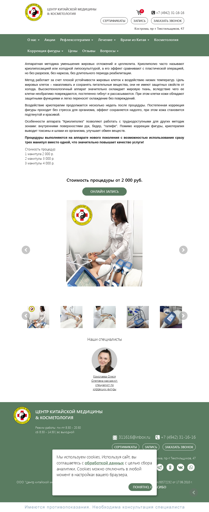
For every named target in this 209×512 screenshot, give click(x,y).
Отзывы (88, 50)
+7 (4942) (167, 12)
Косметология (166, 39)
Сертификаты (114, 21)
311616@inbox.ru (131, 437)
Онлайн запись (104, 191)
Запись (139, 21)
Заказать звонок (167, 21)
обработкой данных (104, 462)
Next (183, 250)
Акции (49, 39)
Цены (72, 50)
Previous (26, 250)
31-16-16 (175, 437)
